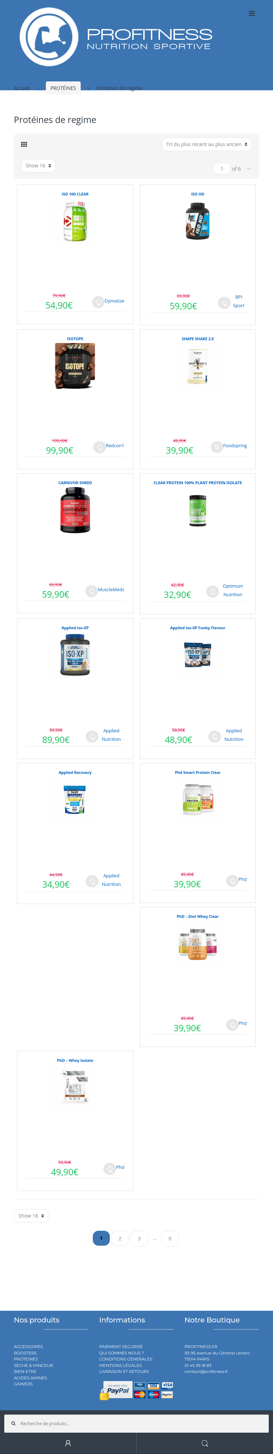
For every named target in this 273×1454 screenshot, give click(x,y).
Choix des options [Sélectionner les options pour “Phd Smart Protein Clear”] (232, 881)
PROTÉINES (63, 88)
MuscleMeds (111, 589)
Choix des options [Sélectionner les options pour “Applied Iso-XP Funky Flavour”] (214, 737)
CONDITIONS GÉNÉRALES (125, 1359)
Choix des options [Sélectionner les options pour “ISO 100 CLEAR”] (98, 302)
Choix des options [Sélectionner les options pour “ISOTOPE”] (99, 447)
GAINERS (23, 1383)
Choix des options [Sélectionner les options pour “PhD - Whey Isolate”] (109, 1169)
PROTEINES (26, 1359)
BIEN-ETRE (25, 1371)
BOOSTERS (25, 1353)
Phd (243, 879)
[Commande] (207, 144)
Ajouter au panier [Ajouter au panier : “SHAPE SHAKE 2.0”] (217, 447)
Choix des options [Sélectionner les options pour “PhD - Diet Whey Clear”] (232, 1025)
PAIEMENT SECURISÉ (121, 1346)
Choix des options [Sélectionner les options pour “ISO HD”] (224, 303)
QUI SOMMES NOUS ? (121, 1353)
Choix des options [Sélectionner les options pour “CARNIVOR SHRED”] (91, 591)
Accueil (22, 88)
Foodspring (235, 445)
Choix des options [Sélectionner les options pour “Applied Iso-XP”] (92, 737)
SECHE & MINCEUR (33, 1365)
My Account (68, 1443)
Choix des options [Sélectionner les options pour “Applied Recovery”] (92, 881)
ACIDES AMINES (30, 1377)
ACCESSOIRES (28, 1346)
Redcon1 (115, 445)
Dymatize (114, 301)
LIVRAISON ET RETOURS (124, 1371)
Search (204, 1443)
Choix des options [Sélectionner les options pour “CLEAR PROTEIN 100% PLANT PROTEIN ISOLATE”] (212, 592)
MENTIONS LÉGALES (120, 1365)
